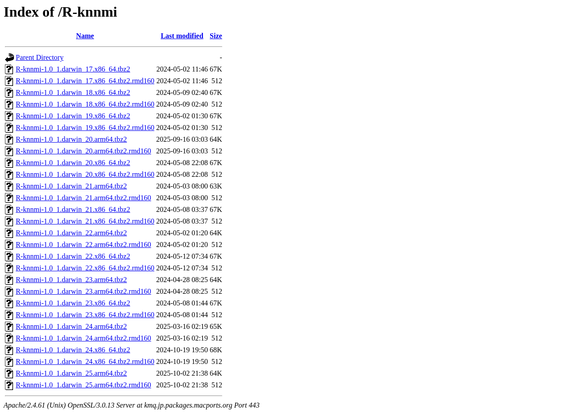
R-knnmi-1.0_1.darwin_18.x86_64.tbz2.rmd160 (85, 104)
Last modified (182, 36)
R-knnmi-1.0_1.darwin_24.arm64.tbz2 (71, 326)
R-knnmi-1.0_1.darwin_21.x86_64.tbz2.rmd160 (85, 221)
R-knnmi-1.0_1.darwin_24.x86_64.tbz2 (73, 350)
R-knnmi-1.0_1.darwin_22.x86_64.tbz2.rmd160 (85, 268)
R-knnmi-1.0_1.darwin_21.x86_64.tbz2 (73, 209)
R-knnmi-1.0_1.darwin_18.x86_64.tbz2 (73, 92)
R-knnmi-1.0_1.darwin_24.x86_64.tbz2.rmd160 (85, 361)
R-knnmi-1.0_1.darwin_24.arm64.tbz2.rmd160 (83, 338)
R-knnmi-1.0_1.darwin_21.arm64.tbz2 (71, 186)
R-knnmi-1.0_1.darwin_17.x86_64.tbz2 (73, 69)
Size (216, 36)
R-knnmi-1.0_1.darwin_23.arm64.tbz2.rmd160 (83, 291)
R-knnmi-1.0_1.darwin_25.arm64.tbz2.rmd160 (83, 385)
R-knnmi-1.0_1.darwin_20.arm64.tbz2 (71, 139)
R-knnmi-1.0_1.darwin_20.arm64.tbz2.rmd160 (83, 151)
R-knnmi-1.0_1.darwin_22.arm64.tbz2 (71, 233)
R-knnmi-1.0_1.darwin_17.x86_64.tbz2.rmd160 (85, 81)
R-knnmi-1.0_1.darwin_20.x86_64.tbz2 (73, 162)
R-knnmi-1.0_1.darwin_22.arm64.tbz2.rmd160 (83, 244)
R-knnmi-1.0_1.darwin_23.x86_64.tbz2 (73, 303)
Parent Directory (39, 57)
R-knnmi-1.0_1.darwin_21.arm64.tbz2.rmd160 (83, 198)
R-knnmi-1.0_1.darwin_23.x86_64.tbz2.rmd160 (85, 315)
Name (85, 36)
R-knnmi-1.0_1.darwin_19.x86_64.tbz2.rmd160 (85, 127)
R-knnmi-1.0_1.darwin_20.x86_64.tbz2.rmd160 (85, 174)
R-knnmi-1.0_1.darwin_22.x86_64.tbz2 (73, 256)
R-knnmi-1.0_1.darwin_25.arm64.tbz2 (71, 373)
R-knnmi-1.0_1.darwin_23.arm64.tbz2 (71, 279)
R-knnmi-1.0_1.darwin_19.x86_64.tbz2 (73, 116)
